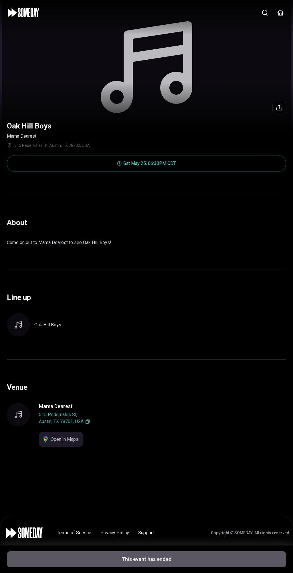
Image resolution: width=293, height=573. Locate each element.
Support (146, 532)
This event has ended (147, 559)
